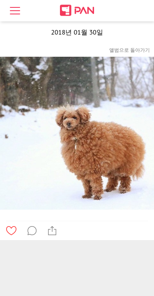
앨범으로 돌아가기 (129, 50)
